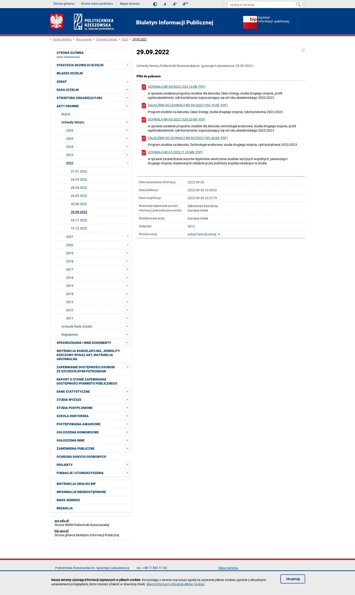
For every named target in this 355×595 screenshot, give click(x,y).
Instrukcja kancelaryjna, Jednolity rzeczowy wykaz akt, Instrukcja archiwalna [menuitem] (88, 355)
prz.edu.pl (62, 520)
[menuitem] (127, 64)
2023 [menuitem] (69, 155)
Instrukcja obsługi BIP (76, 484)
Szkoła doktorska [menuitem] (73, 416)
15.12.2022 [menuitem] (79, 228)
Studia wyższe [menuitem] (69, 399)
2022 (125, 39)
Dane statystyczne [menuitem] (73, 391)
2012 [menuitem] (69, 310)
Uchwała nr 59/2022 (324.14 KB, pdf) (173, 87)
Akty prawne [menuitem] (68, 106)
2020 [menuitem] (98, 244)
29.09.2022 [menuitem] (79, 212)
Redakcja (65, 508)
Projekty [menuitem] (65, 465)
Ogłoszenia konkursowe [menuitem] (78, 432)
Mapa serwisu (130, 3)
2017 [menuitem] (69, 269)
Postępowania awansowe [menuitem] (79, 424)
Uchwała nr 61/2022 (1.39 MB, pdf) (172, 153)
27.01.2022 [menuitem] (79, 171)
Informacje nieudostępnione (81, 492)
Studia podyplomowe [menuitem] (75, 408)
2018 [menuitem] (69, 261)
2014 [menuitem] (69, 294)
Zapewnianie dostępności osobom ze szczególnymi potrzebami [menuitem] (86, 369)
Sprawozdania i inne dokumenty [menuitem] (84, 343)
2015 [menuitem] (69, 285)
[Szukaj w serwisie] (298, 4)
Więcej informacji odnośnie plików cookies (175, 584)
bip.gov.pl (62, 531)
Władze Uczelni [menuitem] (70, 73)
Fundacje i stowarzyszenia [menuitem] (80, 473)
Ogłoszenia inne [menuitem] (70, 440)
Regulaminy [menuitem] (69, 334)
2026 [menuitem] (69, 130)
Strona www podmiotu (97, 3)
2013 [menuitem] (69, 302)
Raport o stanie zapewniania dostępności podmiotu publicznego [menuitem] (87, 381)
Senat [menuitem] (94, 81)
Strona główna (63, 3)
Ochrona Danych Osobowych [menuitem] (81, 456)
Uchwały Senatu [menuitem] (72, 122)
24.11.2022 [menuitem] (79, 220)
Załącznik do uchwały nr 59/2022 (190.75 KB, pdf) (184, 106)
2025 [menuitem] (69, 138)
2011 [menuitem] (69, 318)
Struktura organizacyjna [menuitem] (79, 98)
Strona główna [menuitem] (70, 55)
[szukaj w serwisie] (261, 4)
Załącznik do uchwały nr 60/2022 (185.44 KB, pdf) (184, 138)
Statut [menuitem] (65, 114)
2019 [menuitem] (69, 253)
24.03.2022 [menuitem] (79, 179)
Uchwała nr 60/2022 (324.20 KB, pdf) (173, 120)
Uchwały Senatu (106, 39)
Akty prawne (84, 39)
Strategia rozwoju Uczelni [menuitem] (80, 65)
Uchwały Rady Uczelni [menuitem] (76, 326)
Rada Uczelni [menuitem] (68, 90)
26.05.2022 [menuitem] (79, 196)
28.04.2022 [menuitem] (79, 187)
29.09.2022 (139, 39)
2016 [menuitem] (69, 277)
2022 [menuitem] (98, 163)
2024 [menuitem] (69, 146)
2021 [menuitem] (98, 236)
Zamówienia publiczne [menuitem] (75, 448)
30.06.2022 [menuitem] (79, 204)
